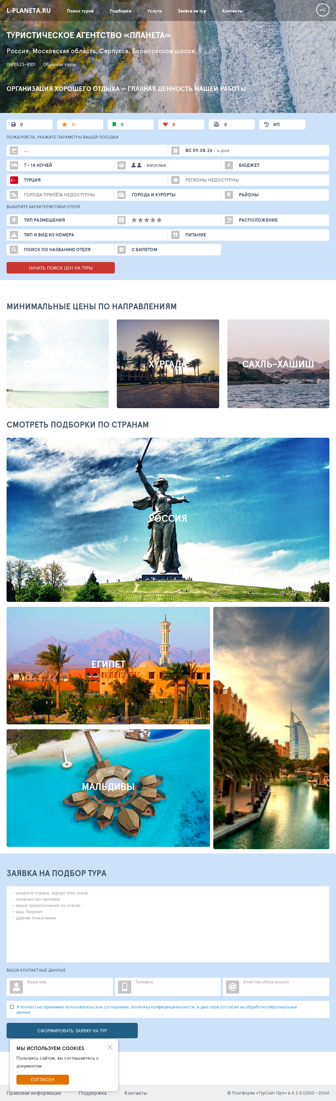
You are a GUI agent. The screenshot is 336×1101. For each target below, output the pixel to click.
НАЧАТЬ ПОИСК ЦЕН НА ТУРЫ (61, 268)
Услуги (154, 11)
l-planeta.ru (29, 10)
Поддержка (93, 1092)
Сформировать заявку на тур (72, 1030)
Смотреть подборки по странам (78, 424)
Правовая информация (34, 1092)
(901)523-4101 (21, 64)
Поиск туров (80, 11)
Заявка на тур (192, 11)
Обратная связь (59, 64)
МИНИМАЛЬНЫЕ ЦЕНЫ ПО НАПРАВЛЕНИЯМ (92, 306)
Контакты (232, 11)
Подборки (120, 11)
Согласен (42, 1079)
